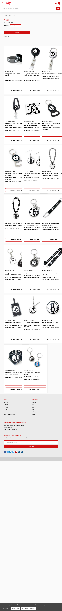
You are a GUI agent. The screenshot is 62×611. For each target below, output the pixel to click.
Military (34, 412)
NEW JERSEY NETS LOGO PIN (50, 323)
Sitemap (6, 402)
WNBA (33, 414)
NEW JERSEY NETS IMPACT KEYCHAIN (34, 273)
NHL (33, 409)
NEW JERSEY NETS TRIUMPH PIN (14, 372)
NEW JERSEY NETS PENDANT (31, 323)
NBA (33, 404)
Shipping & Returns (9, 414)
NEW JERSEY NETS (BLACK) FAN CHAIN (16, 223)
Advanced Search (8, 417)
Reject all (15, 608)
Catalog (6, 404)
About (5, 409)
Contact (6, 407)
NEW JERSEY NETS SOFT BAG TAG (14, 323)
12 (8, 36)
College (34, 402)
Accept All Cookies (28, 608)
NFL (33, 407)
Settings (6, 608)
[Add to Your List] (16, 90)
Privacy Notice (8, 412)
